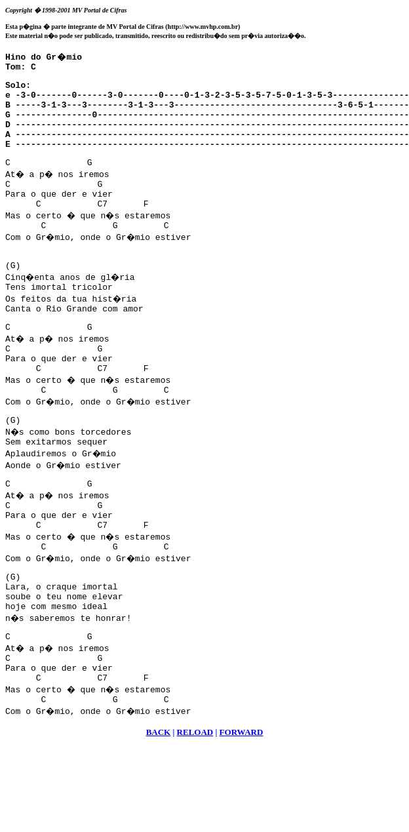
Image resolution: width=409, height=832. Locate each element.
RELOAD (195, 807)
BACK (158, 807)
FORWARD (241, 807)
